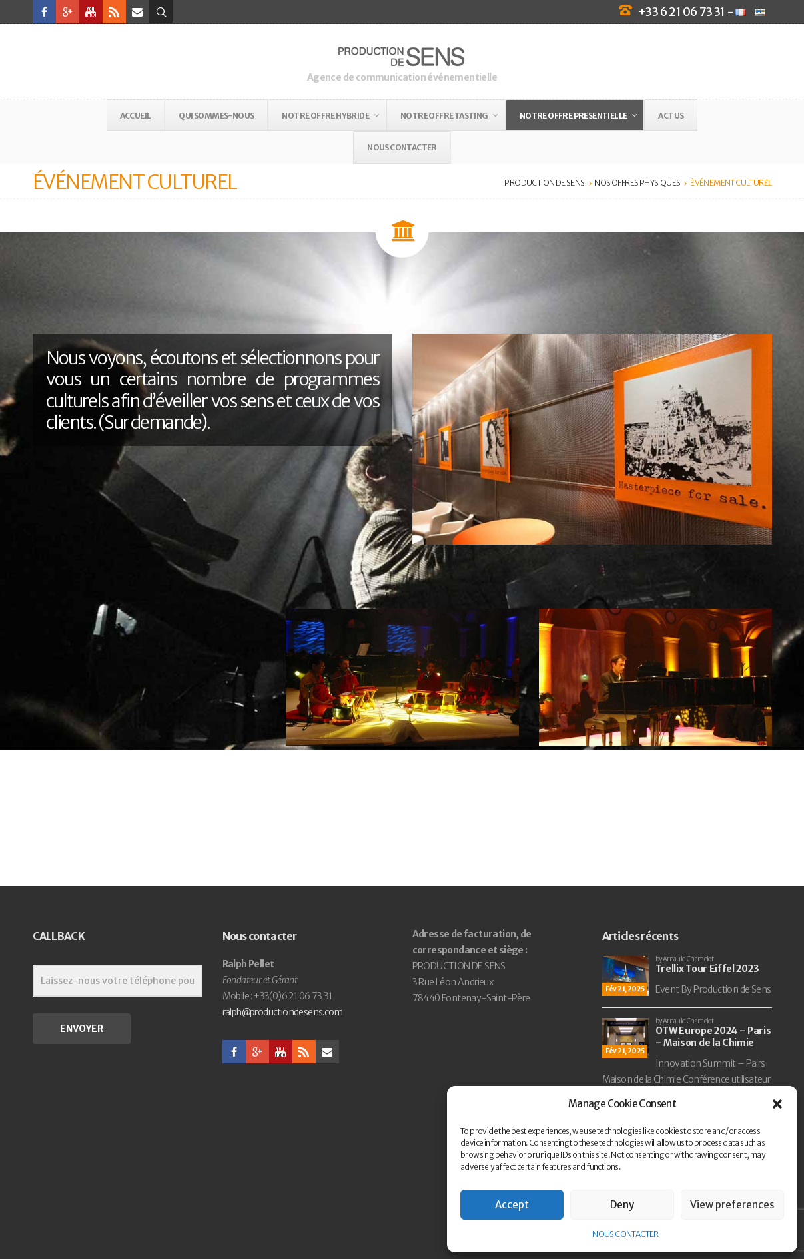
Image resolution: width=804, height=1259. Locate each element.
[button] (777, 1104)
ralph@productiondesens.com (282, 1012)
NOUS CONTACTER (625, 1234)
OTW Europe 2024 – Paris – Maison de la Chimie (713, 1037)
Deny (622, 1204)
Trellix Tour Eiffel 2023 (707, 969)
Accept (512, 1204)
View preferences (732, 1204)
